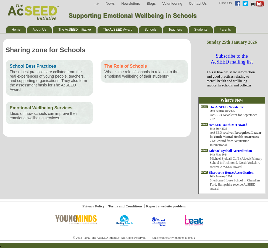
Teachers (175, 29)
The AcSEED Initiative (74, 29)
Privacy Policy (93, 206)
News (110, 3)
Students (200, 29)
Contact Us (198, 3)
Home (16, 29)
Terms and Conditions (125, 206)
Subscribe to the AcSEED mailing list (232, 59)
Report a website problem (166, 206)
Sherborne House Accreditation (231, 173)
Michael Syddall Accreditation (230, 151)
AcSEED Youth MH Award (228, 125)
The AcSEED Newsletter (226, 107)
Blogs (151, 3)
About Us (39, 29)
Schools (150, 29)
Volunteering (172, 3)
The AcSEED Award (118, 29)
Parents (225, 29)
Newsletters (130, 3)
